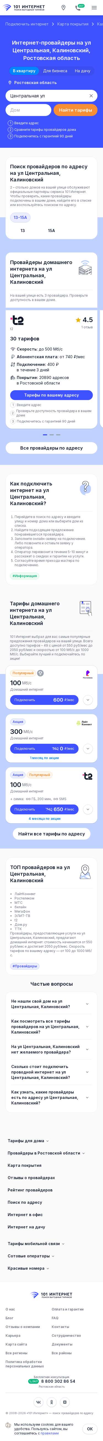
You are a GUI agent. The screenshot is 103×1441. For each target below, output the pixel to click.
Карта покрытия (72, 24)
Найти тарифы (75, 110)
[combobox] (45, 96)
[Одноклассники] (52, 1402)
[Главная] (24, 7)
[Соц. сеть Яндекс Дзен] (65, 1402)
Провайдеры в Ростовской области (47, 1153)
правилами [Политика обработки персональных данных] (50, 1433)
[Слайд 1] (45, 434)
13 (23, 230)
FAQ (55, 1318)
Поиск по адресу (25, 1202)
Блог (9, 1318)
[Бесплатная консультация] (78, 7)
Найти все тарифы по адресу (51, 834)
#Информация (25, 576)
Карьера (12, 1335)
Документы (62, 1344)
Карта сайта (16, 1344)
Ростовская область (32, 82)
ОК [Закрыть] (90, 1428)
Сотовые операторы (31, 1256)
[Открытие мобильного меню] (94, 7)
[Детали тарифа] (88, 700)
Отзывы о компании (22, 1327)
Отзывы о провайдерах (31, 1177)
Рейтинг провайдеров (30, 1190)
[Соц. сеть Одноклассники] (52, 1402)
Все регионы (16, 1353)
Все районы (62, 1353)
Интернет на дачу (26, 1227)
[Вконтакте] (38, 1402)
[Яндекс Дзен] (65, 1402)
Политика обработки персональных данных (24, 1364)
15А (51, 230)
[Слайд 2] (51, 434)
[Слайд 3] (58, 434)
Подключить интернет (27, 24)
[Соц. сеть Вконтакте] (38, 1402)
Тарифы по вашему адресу (51, 395)
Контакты (60, 1327)
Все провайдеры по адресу (51, 448)
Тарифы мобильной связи (36, 1243)
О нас (10, 1309)
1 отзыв (87, 327)
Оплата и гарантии (67, 1309)
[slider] (51, 373)
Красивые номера (29, 1268)
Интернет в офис (25, 1214)
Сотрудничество (66, 1335)
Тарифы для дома (29, 1140)
